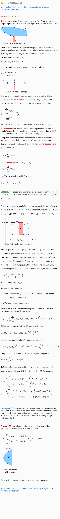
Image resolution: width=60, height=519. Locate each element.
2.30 (51, 214)
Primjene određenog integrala (36, 7)
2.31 (35, 429)
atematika (14, 2)
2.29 (21, 57)
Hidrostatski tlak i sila (12, 7)
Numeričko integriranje (11, 9)
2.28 (55, 23)
